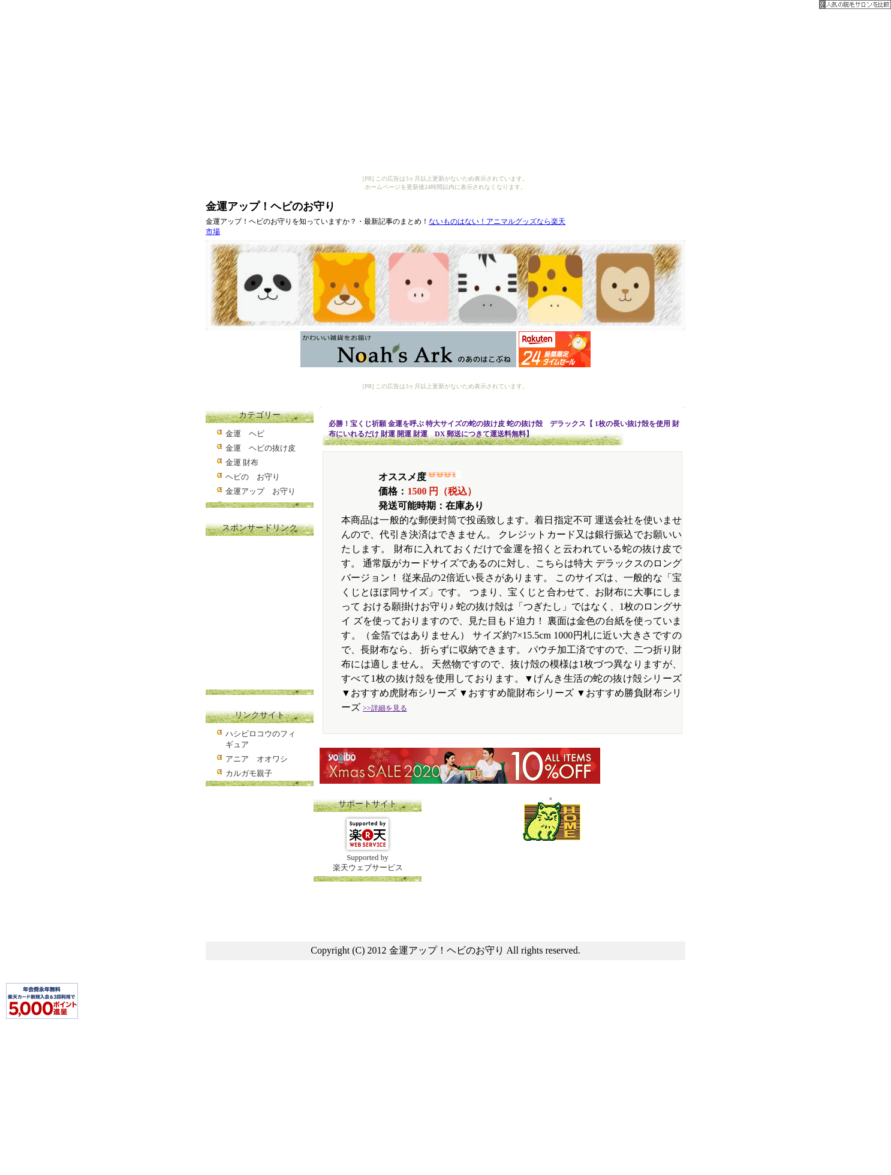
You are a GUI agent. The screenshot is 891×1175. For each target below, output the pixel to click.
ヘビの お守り (252, 476)
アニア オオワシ (256, 758)
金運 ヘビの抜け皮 (260, 447)
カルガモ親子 (248, 773)
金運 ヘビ (244, 433)
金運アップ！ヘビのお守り (270, 206)
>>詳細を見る (385, 708)
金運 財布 (241, 462)
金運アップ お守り (260, 491)
